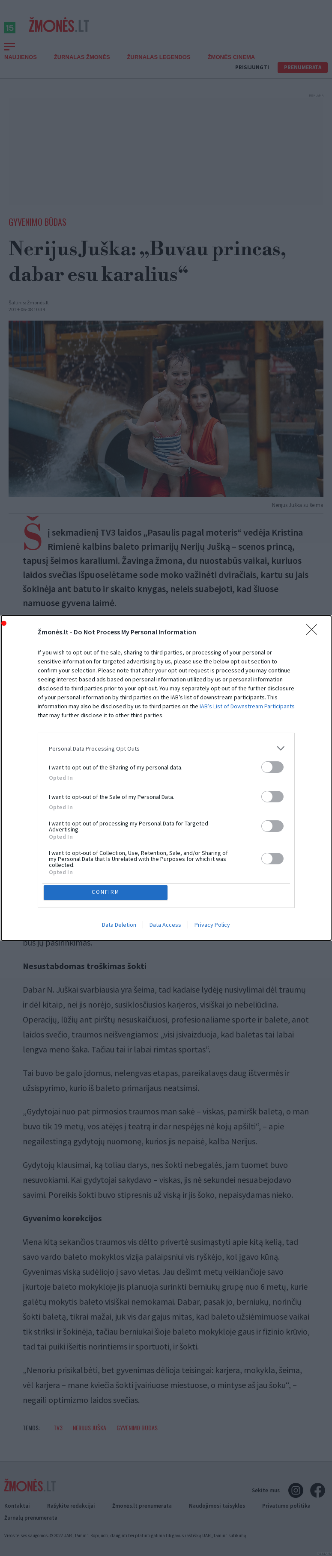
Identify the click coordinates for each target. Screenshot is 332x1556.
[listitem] (166, 747)
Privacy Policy (212, 926)
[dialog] (166, 778)
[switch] (272, 766)
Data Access (165, 926)
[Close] (314, 631)
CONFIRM (107, 892)
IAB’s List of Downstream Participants (247, 705)
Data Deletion (119, 926)
